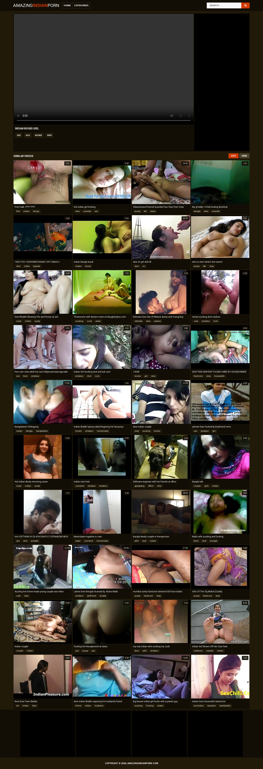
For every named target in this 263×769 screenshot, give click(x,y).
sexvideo (211, 706)
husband (99, 706)
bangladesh (42, 431)
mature (157, 321)
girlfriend (91, 596)
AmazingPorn (36, 5)
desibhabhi (225, 706)
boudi (88, 266)
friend (78, 706)
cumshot (79, 486)
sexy (211, 266)
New (244, 155)
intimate (138, 321)
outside (210, 651)
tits (145, 211)
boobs (38, 135)
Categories (81, 5)
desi (77, 211)
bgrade (36, 266)
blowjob (92, 486)
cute (196, 321)
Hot (233, 155)
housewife (219, 376)
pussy (137, 211)
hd (17, 706)
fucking (150, 706)
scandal (87, 211)
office (151, 486)
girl (146, 376)
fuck (216, 321)
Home (67, 5)
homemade (102, 431)
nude (18, 321)
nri (143, 266)
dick (89, 376)
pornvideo (199, 706)
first (18, 211)
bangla (197, 211)
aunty (37, 321)
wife (49, 135)
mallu (27, 266)
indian (26, 211)
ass (28, 135)
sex (19, 135)
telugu (36, 211)
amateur (206, 321)
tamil (196, 541)
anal (144, 541)
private (103, 596)
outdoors (198, 651)
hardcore (198, 376)
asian (152, 211)
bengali (213, 541)
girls (206, 486)
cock (89, 321)
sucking (79, 321)
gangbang (139, 486)
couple (197, 486)
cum (97, 376)
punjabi (34, 541)
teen (25, 376)
